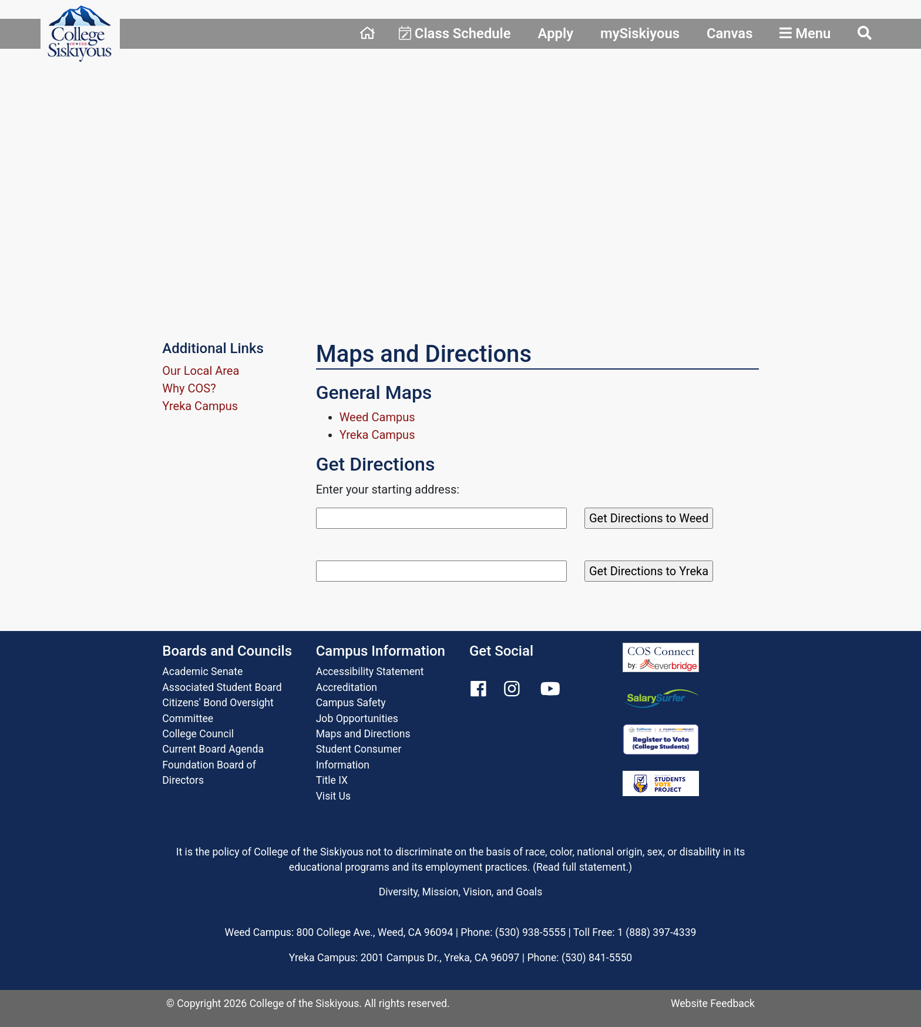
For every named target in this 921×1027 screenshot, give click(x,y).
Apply (555, 33)
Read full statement (581, 867)
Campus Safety (351, 703)
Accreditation (346, 687)
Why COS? (189, 388)
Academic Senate (202, 671)
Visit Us (333, 796)
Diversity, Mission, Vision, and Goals (460, 892)
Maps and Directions (363, 734)
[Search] (441, 518)
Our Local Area (200, 371)
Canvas (730, 33)
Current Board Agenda (213, 749)
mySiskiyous (640, 33)
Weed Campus (377, 417)
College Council (198, 734)
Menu (805, 33)
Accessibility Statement (370, 671)
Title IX (332, 780)
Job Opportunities (357, 718)
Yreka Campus (200, 406)
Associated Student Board (221, 687)
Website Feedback (713, 1003)
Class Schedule (455, 33)
